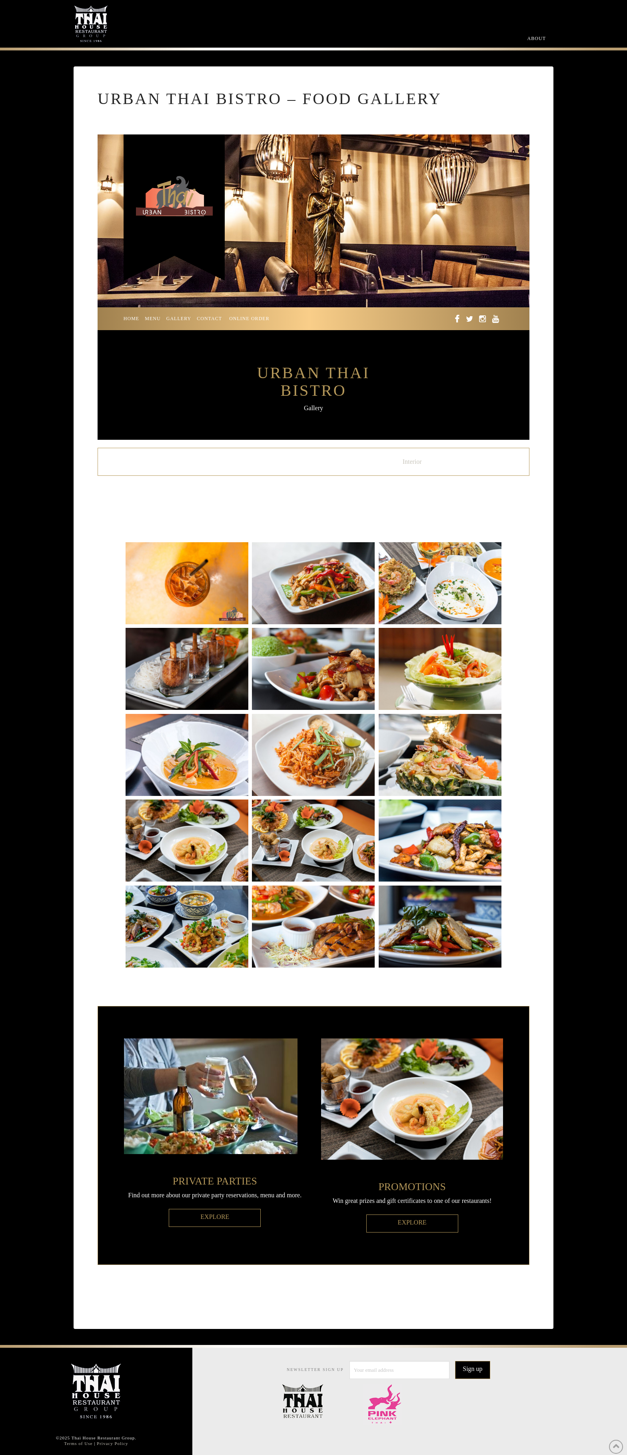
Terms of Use (78, 1443)
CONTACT (209, 318)
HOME (131, 318)
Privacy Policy (112, 1443)
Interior (412, 461)
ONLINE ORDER (249, 318)
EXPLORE (214, 1216)
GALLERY (178, 318)
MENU (152, 318)
